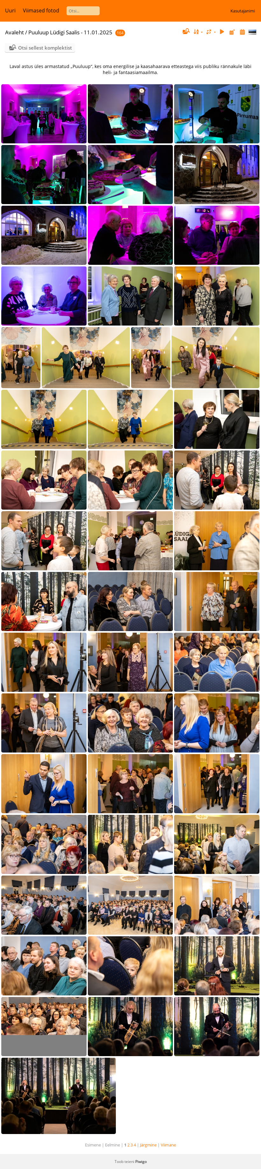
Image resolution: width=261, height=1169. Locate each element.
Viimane (168, 1145)
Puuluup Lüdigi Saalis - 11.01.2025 (70, 32)
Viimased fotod (41, 10)
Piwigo (141, 1161)
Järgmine (148, 1145)
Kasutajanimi (242, 11)
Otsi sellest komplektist (45, 48)
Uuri (10, 10)
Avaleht (14, 32)
